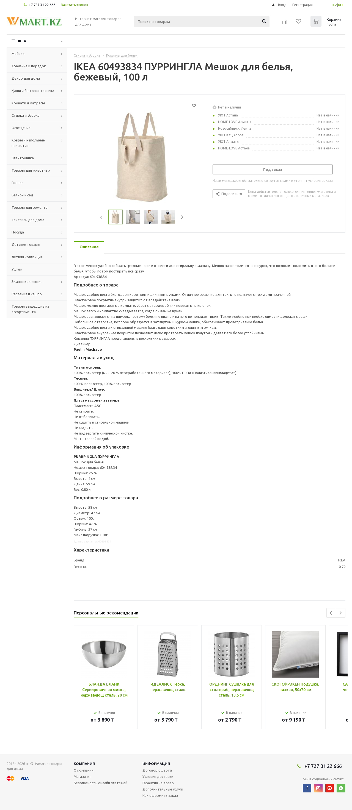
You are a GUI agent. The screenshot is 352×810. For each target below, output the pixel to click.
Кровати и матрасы (28, 103)
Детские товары (26, 244)
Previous (102, 217)
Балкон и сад (22, 195)
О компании (84, 770)
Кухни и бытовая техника (33, 91)
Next (182, 217)
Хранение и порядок (29, 66)
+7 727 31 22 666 (42, 5)
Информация (156, 764)
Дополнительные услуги (162, 789)
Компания (84, 764)
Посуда (18, 232)
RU (340, 5)
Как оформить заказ (160, 795)
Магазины (82, 776)
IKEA (22, 41)
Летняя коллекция (27, 257)
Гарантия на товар (158, 783)
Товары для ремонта (30, 207)
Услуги (17, 269)
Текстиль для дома (28, 220)
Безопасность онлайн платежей (100, 783)
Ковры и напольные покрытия (28, 142)
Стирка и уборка (26, 115)
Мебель (18, 53)
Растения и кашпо (27, 294)
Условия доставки (157, 776)
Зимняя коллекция (27, 281)
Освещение (21, 128)
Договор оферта (157, 770)
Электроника (23, 158)
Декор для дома (26, 78)
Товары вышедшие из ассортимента (30, 309)
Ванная (17, 183)
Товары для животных (31, 170)
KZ (334, 5)
